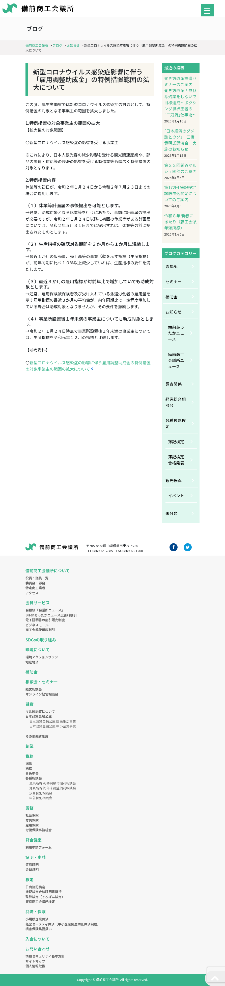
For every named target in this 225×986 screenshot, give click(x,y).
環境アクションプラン (41, 657)
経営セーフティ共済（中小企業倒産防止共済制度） (62, 924)
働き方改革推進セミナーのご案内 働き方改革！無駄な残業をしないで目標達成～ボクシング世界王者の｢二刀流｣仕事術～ (180, 96)
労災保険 (32, 820)
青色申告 (32, 773)
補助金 (171, 297)
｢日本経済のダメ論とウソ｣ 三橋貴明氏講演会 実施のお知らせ (180, 140)
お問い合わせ (37, 949)
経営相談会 (33, 689)
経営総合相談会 (175, 402)
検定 (29, 879)
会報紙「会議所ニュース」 (45, 610)
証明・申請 (35, 857)
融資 (29, 704)
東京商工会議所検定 (40, 901)
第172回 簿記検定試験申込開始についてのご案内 (180, 193)
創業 (29, 746)
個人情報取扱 (35, 966)
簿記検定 (176, 441)
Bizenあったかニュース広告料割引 (51, 615)
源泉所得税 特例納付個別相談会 (52, 783)
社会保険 (32, 815)
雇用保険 (32, 825)
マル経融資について (40, 711)
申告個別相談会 (40, 797)
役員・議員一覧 (36, 578)
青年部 (171, 266)
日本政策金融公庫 (38, 716)
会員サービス (37, 603)
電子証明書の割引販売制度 (45, 619)
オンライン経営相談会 (41, 694)
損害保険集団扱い (38, 928)
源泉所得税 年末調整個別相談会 (52, 788)
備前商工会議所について (47, 570)
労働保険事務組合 (38, 829)
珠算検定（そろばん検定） (45, 896)
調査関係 (173, 384)
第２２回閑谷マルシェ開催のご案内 (180, 168)
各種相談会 (33, 778)
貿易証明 (32, 864)
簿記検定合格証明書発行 (43, 891)
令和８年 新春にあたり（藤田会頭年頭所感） (180, 222)
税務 (29, 756)
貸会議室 (33, 840)
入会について (37, 939)
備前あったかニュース (176, 333)
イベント (176, 495)
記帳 (28, 763)
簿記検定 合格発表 (178, 460)
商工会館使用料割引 (40, 629)
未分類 (171, 513)
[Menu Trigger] (207, 10)
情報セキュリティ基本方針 (45, 956)
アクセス (31, 592)
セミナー (173, 281)
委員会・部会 (35, 583)
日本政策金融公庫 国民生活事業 (52, 721)
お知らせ (173, 312)
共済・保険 (35, 912)
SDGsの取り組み (40, 640)
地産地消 (32, 662)
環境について (37, 649)
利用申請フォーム (38, 847)
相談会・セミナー (41, 682)
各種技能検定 (175, 423)
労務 (29, 808)
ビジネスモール (36, 624)
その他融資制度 (36, 736)
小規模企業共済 (36, 919)
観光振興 (173, 480)
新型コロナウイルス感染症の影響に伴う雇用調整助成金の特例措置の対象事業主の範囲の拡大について (88, 365)
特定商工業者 (35, 587)
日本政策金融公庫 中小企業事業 (52, 726)
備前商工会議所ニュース (176, 360)
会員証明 (32, 869)
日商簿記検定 (35, 887)
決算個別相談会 (40, 793)
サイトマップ (35, 961)
